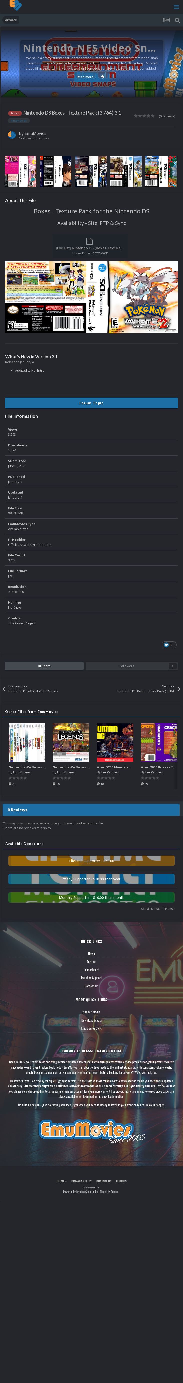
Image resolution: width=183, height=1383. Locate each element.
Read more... (91, 77)
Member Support (91, 977)
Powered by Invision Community (80, 1191)
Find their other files (34, 138)
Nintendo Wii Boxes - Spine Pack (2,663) (41, 767)
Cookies (121, 1181)
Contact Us (91, 985)
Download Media (91, 1020)
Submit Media (91, 1011)
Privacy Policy (81, 1181)
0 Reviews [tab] (17, 810)
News (91, 953)
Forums (91, 961)
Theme (61, 1181)
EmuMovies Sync (91, 1028)
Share (44, 666)
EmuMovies (35, 133)
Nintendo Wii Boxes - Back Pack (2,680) (85, 767)
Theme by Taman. (109, 1191)
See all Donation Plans (158, 909)
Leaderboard (91, 969)
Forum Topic (91, 403)
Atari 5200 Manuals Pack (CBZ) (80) (125, 767)
